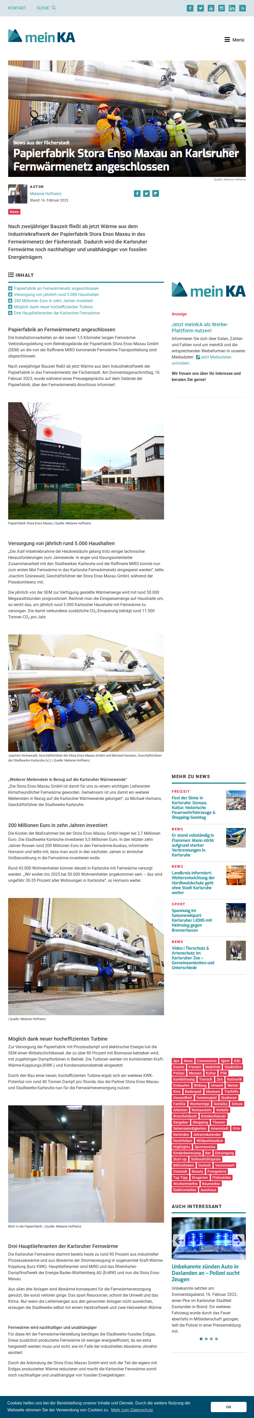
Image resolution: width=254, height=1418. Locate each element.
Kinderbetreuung (187, 1153)
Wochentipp (199, 1104)
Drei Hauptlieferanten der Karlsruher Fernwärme (57, 313)
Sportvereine (204, 1147)
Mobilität (212, 1067)
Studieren (229, 1098)
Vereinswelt (225, 1165)
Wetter (232, 1085)
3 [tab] (211, 1339)
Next (238, 1240)
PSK (223, 1073)
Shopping (200, 1122)
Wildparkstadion (210, 1141)
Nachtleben (182, 1141)
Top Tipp (180, 1178)
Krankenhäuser (213, 1116)
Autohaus (208, 1190)
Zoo (220, 1079)
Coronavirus (207, 1061)
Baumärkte (211, 1184)
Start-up (180, 1159)
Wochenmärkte (185, 1184)
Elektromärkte (184, 1190)
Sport (225, 1061)
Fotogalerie (216, 1171)
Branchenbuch (185, 1116)
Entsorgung (224, 1153)
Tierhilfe (231, 1091)
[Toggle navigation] (234, 39)
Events (178, 1067)
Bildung (200, 1085)
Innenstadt (219, 1128)
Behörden (181, 1135)
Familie (179, 1104)
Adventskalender (207, 1135)
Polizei (178, 1073)
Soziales (220, 1104)
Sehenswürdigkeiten (189, 1128)
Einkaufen (181, 1085)
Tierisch (205, 1079)
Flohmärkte (221, 1178)
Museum (213, 1091)
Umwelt (217, 1085)
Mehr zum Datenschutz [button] (132, 1410)
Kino (177, 1091)
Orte (236, 1128)
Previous (179, 1240)
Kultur (211, 1073)
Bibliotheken (183, 1165)
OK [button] (229, 1407)
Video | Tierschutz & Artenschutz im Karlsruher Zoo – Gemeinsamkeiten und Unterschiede (193, 958)
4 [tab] (216, 1339)
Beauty (197, 1171)
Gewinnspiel (207, 1098)
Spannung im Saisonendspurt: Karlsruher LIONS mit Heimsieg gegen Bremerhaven (192, 920)
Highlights (181, 1147)
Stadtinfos (233, 1067)
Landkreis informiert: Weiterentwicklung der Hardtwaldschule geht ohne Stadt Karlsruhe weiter (193, 882)
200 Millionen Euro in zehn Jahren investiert (53, 300)
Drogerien (200, 1178)
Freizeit (195, 1067)
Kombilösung (184, 1079)
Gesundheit (182, 1098)
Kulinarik (234, 1079)
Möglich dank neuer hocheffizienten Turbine (53, 306)
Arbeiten (180, 1110)
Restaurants (202, 1110)
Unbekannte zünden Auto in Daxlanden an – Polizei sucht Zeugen (206, 1273)
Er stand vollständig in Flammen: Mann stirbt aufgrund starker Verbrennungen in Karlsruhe (193, 845)
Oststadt (180, 1171)
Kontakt (17, 8)
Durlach (204, 1165)
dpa (176, 1061)
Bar (208, 1153)
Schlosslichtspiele (206, 1159)
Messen (195, 1073)
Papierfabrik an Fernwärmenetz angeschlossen (56, 288)
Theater (218, 1122)
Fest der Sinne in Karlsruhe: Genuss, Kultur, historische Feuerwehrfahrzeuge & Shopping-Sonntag (193, 807)
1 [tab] (201, 1339)
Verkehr (222, 1110)
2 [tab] (206, 1339)
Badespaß (193, 1091)
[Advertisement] (209, 226)
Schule (237, 1104)
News (14, 212)
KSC (237, 1061)
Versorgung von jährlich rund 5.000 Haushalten (56, 294)
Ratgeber (180, 1122)
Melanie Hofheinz (46, 193)
